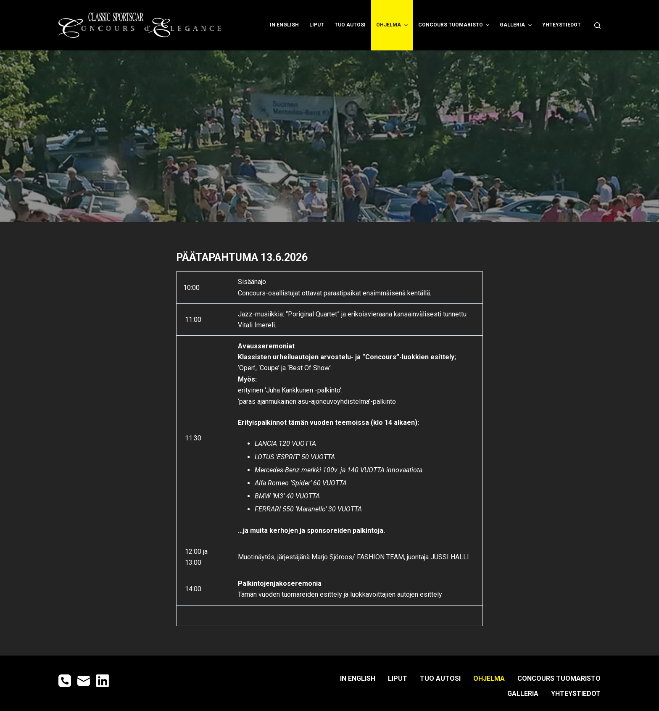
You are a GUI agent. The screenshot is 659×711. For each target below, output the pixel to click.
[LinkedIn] (102, 680)
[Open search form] (597, 25)
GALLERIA (516, 25)
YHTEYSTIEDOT (561, 25)
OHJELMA (392, 25)
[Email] (83, 680)
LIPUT (316, 25)
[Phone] (64, 680)
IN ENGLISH (284, 25)
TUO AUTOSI (350, 25)
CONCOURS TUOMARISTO (454, 25)
